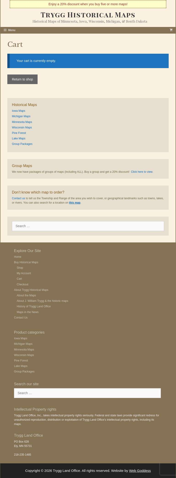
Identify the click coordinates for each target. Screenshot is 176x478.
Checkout (22, 284)
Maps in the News (27, 312)
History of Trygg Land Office (34, 306)
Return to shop (22, 79)
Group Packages (22, 144)
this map (74, 202)
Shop (20, 267)
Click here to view (141, 171)
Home (17, 256)
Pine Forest (19, 133)
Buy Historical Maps (26, 262)
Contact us (18, 198)
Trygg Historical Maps (88, 14)
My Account (24, 273)
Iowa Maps (18, 110)
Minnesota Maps (22, 122)
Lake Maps (18, 138)
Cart (19, 278)
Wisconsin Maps (22, 127)
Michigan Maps (21, 116)
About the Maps (26, 295)
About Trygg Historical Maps (31, 290)
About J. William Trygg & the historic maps (42, 301)
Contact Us (21, 317)
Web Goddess (140, 471)
